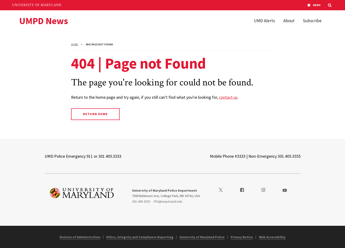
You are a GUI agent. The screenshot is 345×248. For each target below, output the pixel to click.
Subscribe (312, 20)
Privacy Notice (242, 237)
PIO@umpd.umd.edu (168, 201)
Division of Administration (80, 237)
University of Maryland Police (202, 237)
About (289, 20)
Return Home (95, 114)
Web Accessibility (272, 237)
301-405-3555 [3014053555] (141, 201)
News (313, 5)
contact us (228, 97)
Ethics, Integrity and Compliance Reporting (139, 237)
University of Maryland (36, 5)
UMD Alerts (264, 20)
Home (74, 44)
